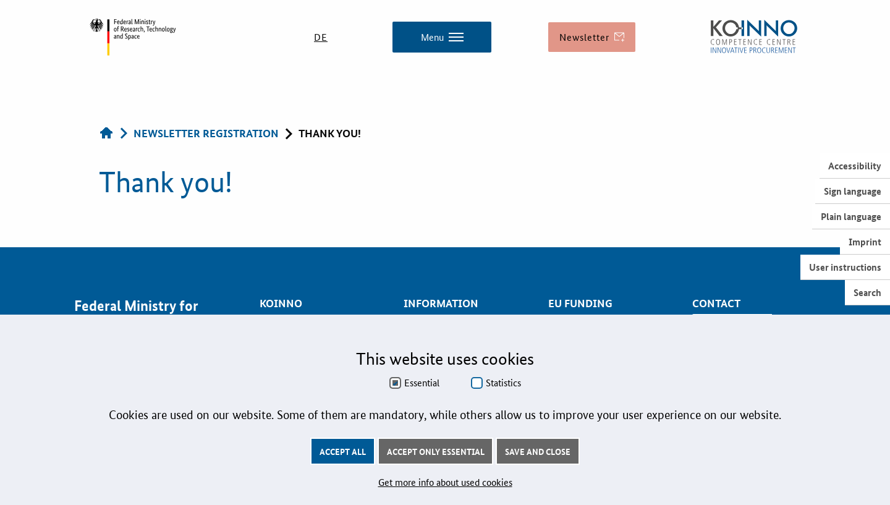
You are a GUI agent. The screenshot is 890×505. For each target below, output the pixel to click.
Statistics (503, 382)
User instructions (845, 267)
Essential (421, 382)
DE (321, 36)
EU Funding (580, 303)
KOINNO (281, 303)
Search (867, 292)
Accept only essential (436, 451)
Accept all (343, 451)
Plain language (851, 216)
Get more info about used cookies (445, 481)
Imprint (865, 241)
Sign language (852, 191)
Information (441, 303)
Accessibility (854, 165)
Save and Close (537, 451)
